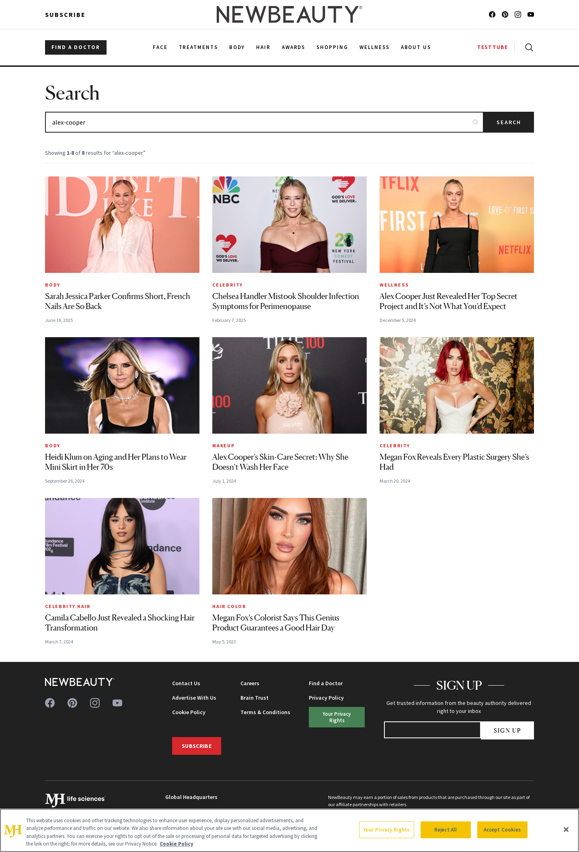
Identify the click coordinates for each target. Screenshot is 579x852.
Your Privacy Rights (337, 717)
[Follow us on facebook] (492, 14)
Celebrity (227, 285)
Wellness (394, 285)
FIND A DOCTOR (75, 47)
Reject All (445, 829)
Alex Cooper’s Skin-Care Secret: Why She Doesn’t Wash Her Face (280, 462)
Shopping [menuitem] (332, 47)
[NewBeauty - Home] (289, 14)
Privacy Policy (326, 697)
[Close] (566, 829)
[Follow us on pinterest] (505, 14)
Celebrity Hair (67, 606)
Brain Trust (254, 697)
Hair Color (229, 606)
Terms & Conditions (265, 712)
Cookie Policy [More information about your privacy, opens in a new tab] (176, 843)
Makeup (223, 445)
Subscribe (65, 14)
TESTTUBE (492, 47)
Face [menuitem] (160, 47)
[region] (289, 830)
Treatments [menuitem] (198, 47)
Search (509, 122)
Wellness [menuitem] (374, 47)
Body (52, 285)
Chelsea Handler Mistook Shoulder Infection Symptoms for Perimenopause (285, 301)
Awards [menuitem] (294, 47)
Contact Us (186, 683)
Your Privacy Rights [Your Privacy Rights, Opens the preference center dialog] (386, 829)
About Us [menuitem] (416, 47)
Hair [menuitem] (263, 47)
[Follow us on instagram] (518, 14)
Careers (249, 683)
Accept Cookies (502, 829)
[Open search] (527, 47)
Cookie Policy (188, 712)
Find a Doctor (326, 683)
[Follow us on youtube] (531, 14)
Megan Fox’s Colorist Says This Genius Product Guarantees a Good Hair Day (275, 623)
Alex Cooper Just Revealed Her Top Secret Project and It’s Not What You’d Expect (448, 301)
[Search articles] (264, 122)
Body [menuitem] (237, 47)
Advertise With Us (194, 697)
